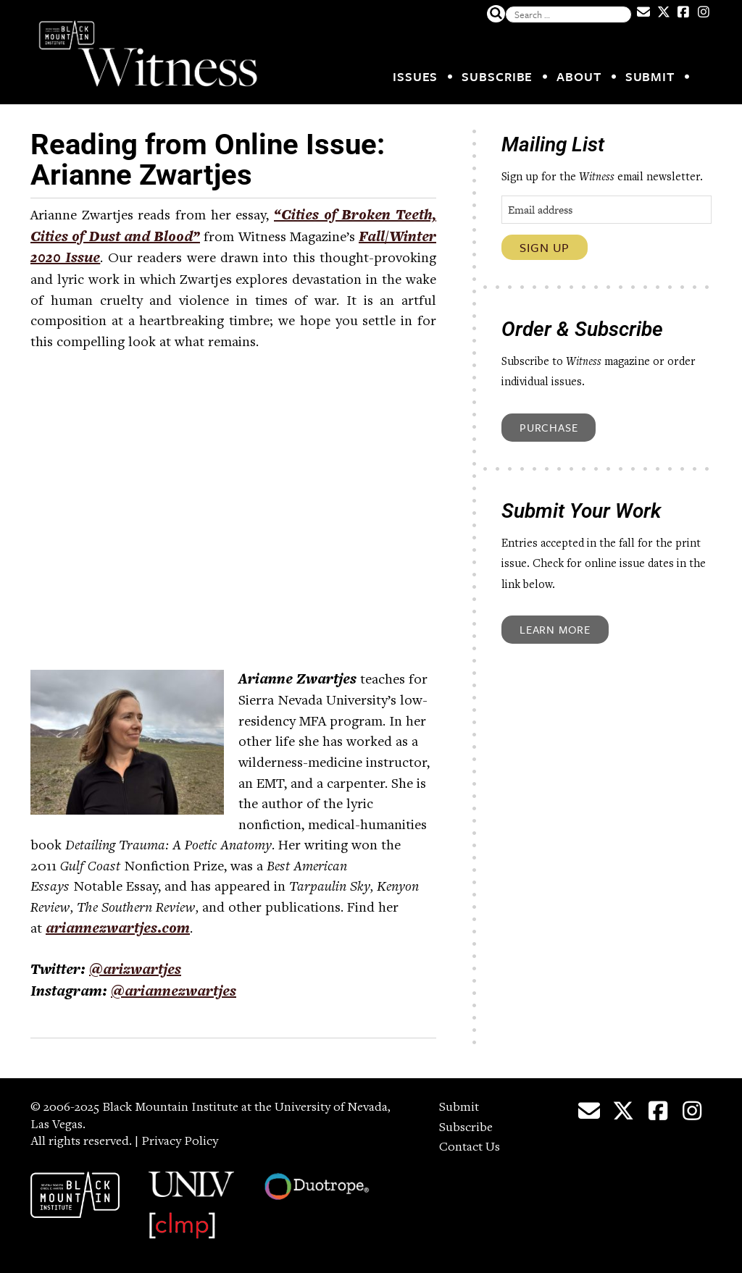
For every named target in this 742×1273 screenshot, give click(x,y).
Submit (650, 76)
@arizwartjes (135, 971)
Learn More (555, 629)
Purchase (549, 427)
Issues (415, 76)
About (578, 76)
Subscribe (497, 76)
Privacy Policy (179, 1141)
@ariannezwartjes (173, 993)
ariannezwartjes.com (118, 930)
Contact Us (469, 1147)
